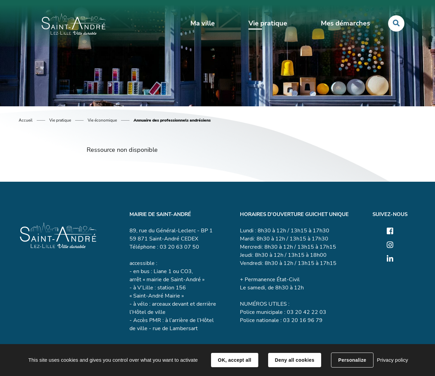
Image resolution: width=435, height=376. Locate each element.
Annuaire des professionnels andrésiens (172, 120)
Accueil (26, 120)
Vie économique (102, 120)
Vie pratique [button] (266, 24)
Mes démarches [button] (343, 24)
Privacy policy (392, 360)
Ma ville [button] (202, 24)
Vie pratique (60, 120)
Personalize (352, 360)
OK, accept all (234, 360)
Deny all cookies (294, 360)
